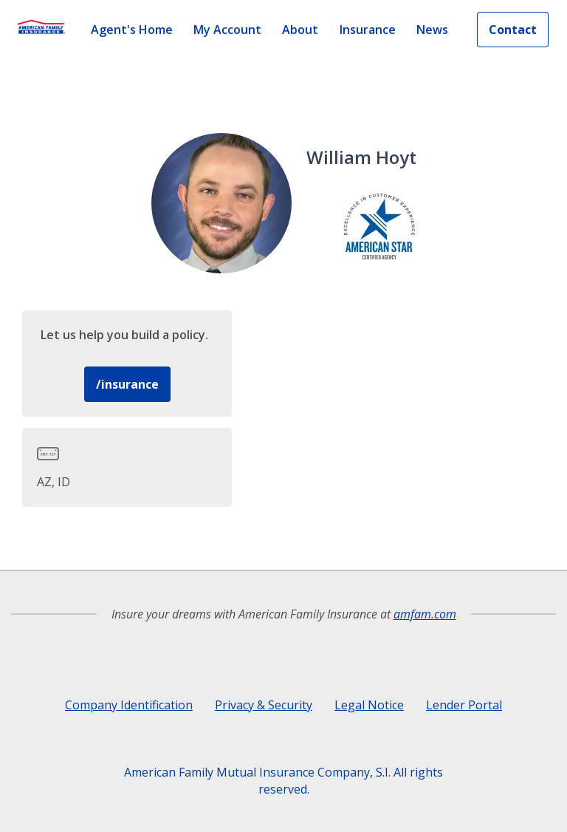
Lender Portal (464, 705)
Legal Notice (369, 705)
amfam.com (425, 614)
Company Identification (129, 705)
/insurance (127, 384)
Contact (513, 29)
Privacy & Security (263, 705)
